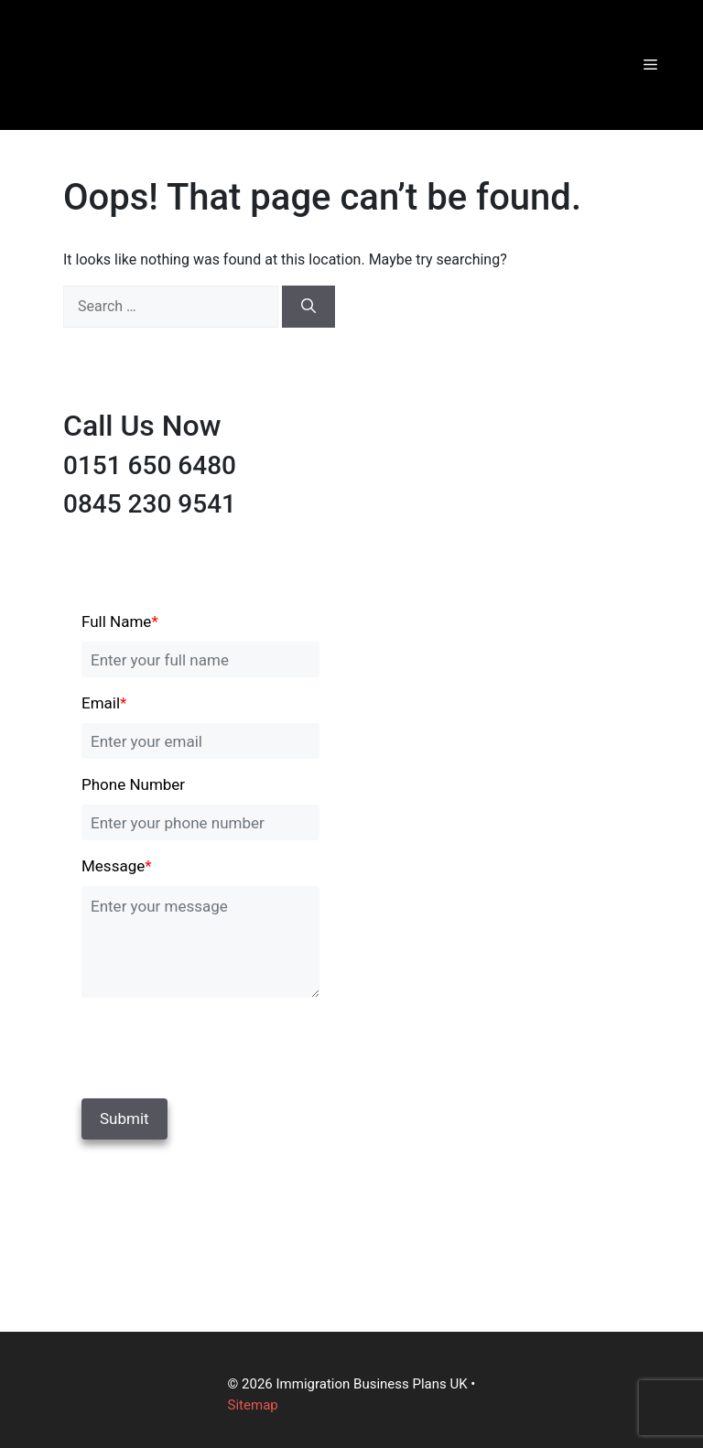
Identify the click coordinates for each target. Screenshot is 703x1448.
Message (116, 866)
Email (103, 703)
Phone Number (133, 784)
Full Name (119, 621)
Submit (124, 1118)
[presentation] (206, 1044)
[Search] (308, 307)
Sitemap (253, 1405)
